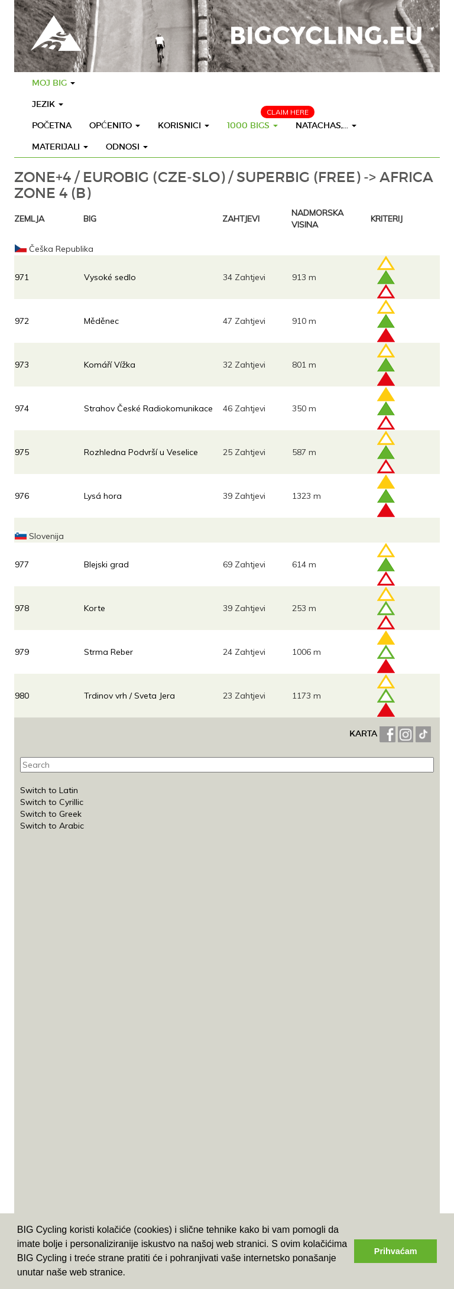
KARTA (363, 733)
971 (22, 277)
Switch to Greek (51, 814)
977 (22, 564)
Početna (52, 125)
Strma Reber (108, 652)
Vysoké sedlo (110, 277)
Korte (94, 608)
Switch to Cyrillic (51, 802)
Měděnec (101, 321)
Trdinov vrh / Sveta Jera (129, 695)
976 (22, 496)
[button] (129, 1273)
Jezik (47, 104)
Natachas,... (326, 125)
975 (22, 452)
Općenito (114, 125)
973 (22, 364)
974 (22, 408)
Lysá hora (103, 496)
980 (22, 695)
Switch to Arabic (52, 825)
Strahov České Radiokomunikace (148, 408)
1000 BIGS (252, 125)
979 (22, 652)
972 (22, 321)
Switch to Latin (49, 790)
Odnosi (127, 146)
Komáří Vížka (109, 364)
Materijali (60, 146)
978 (22, 608)
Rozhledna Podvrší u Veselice (141, 452)
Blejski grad (106, 564)
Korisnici (183, 125)
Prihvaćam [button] (395, 1251)
